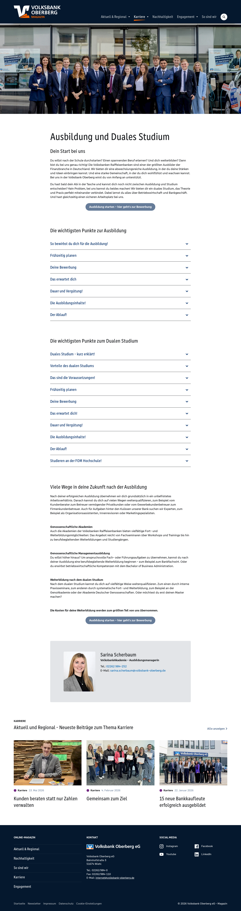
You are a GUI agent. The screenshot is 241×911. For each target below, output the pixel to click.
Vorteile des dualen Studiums (72, 365)
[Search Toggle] (224, 17)
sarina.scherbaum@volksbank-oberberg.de (138, 670)
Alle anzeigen (216, 728)
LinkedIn (203, 854)
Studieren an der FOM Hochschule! (76, 460)
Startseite (19, 903)
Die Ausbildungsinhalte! (68, 303)
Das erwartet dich (63, 279)
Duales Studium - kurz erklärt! (72, 354)
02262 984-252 (116, 666)
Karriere (139, 17)
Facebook (204, 846)
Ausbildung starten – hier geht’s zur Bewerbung (120, 207)
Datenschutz (66, 903)
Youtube (167, 854)
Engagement (185, 17)
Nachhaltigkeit (162, 17)
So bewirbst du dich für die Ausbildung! (79, 243)
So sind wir (209, 17)
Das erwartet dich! (63, 413)
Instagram (168, 846)
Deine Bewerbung (63, 267)
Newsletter (34, 903)
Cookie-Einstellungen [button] (89, 903)
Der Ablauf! (58, 314)
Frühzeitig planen (63, 255)
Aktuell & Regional (114, 17)
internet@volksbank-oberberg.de (115, 877)
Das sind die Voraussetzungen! (72, 377)
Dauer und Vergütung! (66, 291)
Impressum (49, 903)
